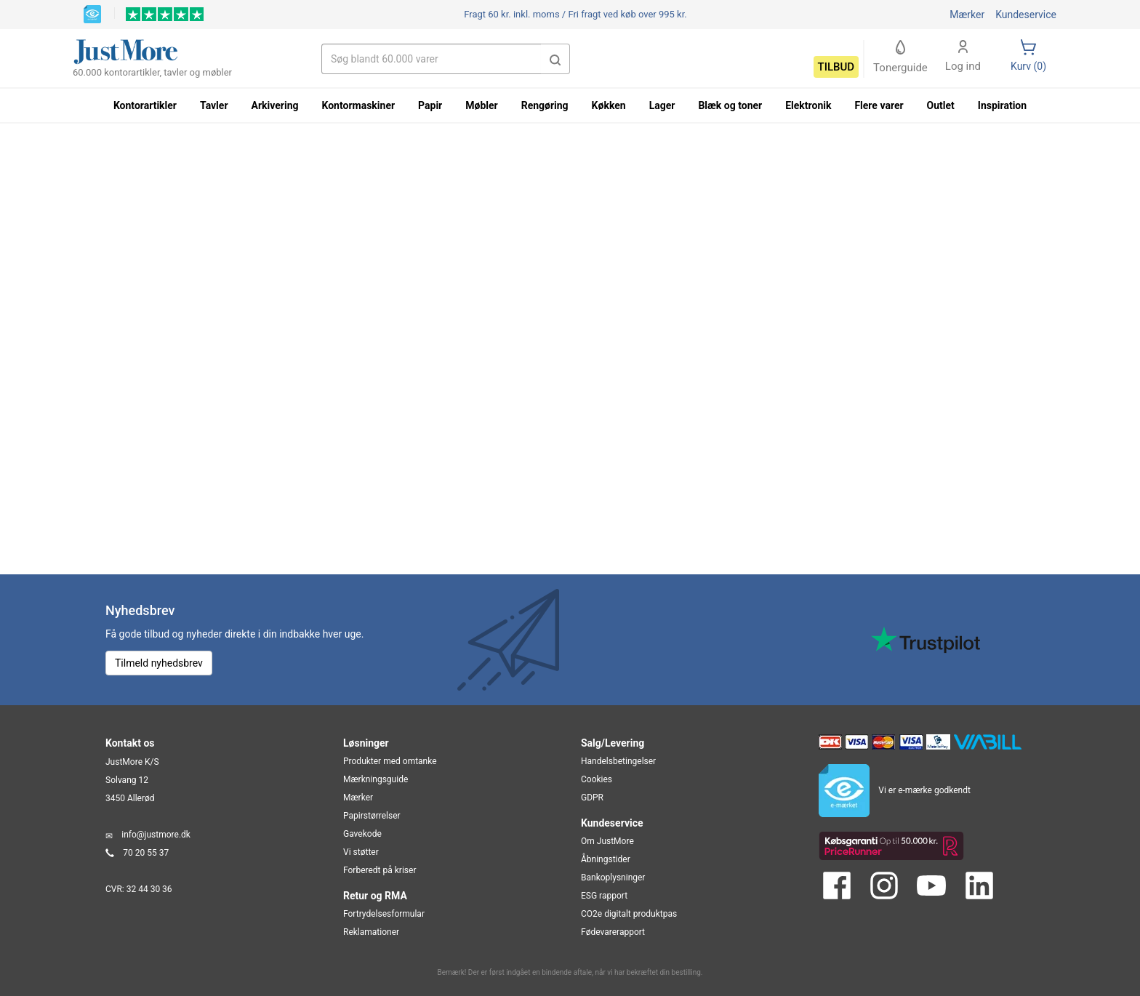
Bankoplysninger (613, 877)
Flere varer (878, 105)
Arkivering (275, 105)
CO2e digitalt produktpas (629, 914)
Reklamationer (371, 932)
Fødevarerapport (613, 932)
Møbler (481, 105)
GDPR (592, 797)
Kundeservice (1025, 14)
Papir (430, 105)
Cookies (596, 779)
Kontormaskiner (358, 105)
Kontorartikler (145, 105)
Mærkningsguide (375, 779)
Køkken (609, 105)
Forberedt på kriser (379, 870)
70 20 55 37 (146, 853)
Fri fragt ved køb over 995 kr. (575, 14)
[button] (555, 59)
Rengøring (545, 105)
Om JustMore (607, 841)
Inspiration (1002, 105)
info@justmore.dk (155, 835)
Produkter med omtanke (390, 761)
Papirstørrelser (372, 816)
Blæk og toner (730, 105)
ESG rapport (604, 896)
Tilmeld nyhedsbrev (159, 663)
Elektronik (808, 105)
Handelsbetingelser (618, 761)
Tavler (214, 105)
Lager (662, 105)
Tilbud (836, 66)
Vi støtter (361, 852)
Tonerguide (900, 57)
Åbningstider (605, 859)
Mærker (967, 14)
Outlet (941, 105)
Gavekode (362, 834)
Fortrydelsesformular (384, 914)
